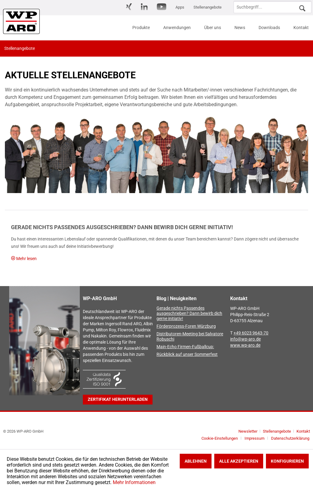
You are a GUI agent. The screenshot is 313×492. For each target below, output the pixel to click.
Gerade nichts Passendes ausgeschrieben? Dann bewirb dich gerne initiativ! (122, 227)
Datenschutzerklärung (290, 438)
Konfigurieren (287, 461)
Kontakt (303, 431)
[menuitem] (128, 7)
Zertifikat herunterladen (118, 399)
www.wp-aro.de (245, 345)
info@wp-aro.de (245, 339)
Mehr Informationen (134, 482)
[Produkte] (141, 27)
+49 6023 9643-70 (251, 333)
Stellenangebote (207, 7)
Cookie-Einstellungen (219, 438)
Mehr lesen (24, 258)
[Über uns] (212, 27)
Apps (179, 7)
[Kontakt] (301, 27)
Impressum (254, 438)
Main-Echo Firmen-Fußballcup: (185, 346)
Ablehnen (196, 461)
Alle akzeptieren (238, 461)
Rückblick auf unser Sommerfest (187, 354)
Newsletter (247, 431)
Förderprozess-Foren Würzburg (186, 326)
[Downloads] (269, 27)
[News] (239, 27)
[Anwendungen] (177, 27)
